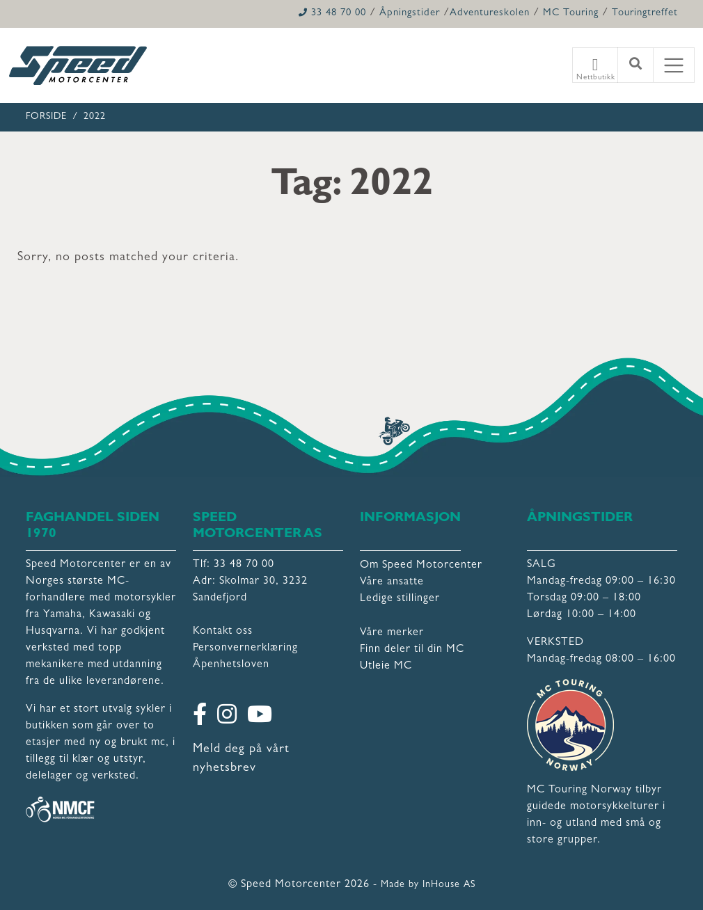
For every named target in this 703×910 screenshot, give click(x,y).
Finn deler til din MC (412, 649)
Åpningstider (409, 13)
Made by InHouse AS (428, 885)
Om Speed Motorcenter (421, 565)
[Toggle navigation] (674, 65)
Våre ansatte (392, 582)
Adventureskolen (490, 13)
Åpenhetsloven (231, 665)
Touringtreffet (645, 13)
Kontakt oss (223, 631)
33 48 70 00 (332, 13)
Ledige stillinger (400, 599)
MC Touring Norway (579, 790)
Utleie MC (386, 666)
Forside (46, 117)
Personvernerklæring (245, 648)
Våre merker (392, 633)
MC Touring (571, 13)
